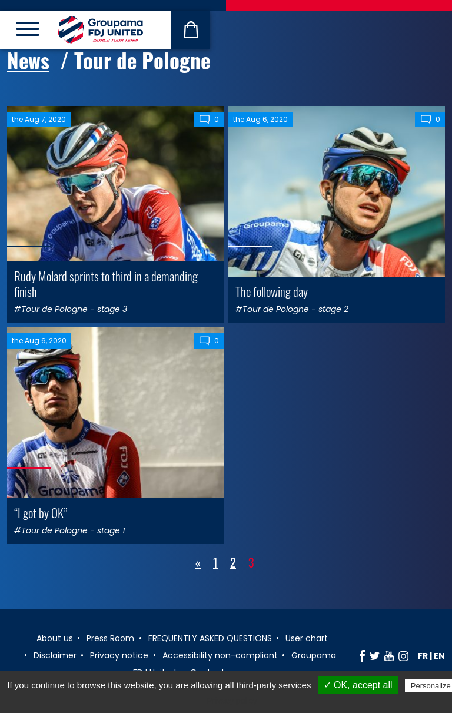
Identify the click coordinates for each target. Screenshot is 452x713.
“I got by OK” (40, 512)
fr (423, 656)
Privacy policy (232, 700)
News (28, 60)
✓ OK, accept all (358, 685)
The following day (271, 291)
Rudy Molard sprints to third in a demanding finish (106, 283)
